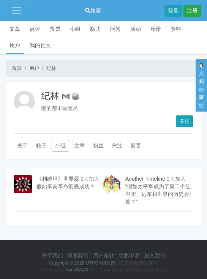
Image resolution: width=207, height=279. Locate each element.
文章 (14, 29)
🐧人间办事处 (201, 85)
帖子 (41, 145)
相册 (155, 29)
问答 (115, 29)
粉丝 (98, 145)
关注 (184, 121)
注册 (192, 11)
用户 (14, 45)
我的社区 (40, 45)
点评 (35, 29)
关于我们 (52, 255)
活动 (135, 29)
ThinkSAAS (76, 270)
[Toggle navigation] (16, 10)
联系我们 (77, 255)
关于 (22, 145)
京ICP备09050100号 (137, 263)
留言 (136, 145)
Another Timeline (145, 179)
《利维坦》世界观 (57, 179)
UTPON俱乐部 (100, 263)
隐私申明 (129, 255)
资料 (176, 29)
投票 (55, 29)
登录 (173, 11)
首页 (17, 68)
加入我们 (154, 255)
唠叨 (95, 29)
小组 (75, 29)
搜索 (93, 11)
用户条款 (103, 255)
